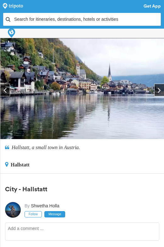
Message (54, 214)
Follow (33, 214)
